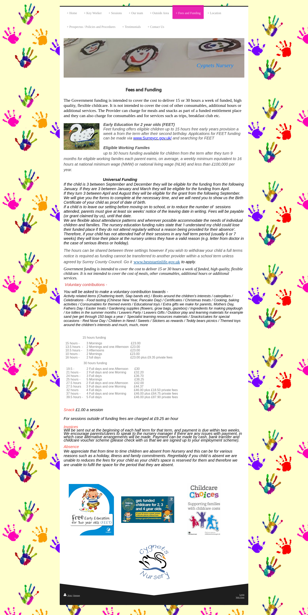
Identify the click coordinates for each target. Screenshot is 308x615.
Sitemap (76, 595)
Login (241, 595)
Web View (240, 597)
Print (68, 595)
